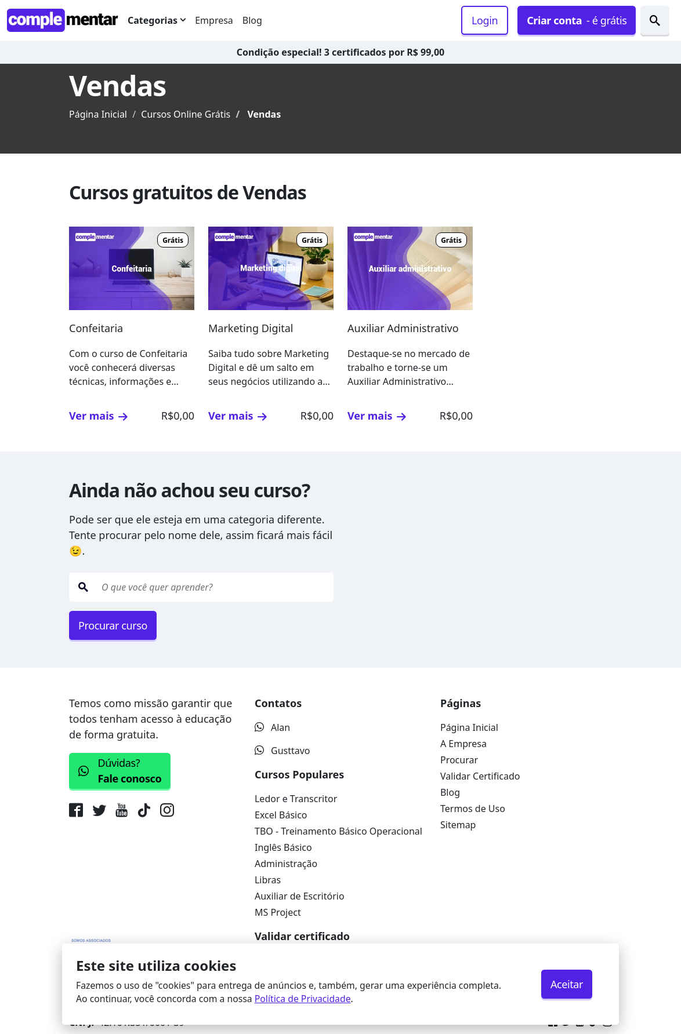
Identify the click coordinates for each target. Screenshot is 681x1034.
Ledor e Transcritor (296, 798)
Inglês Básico (283, 847)
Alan (272, 727)
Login (485, 20)
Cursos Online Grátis (185, 114)
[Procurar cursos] (654, 20)
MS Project (278, 912)
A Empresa (463, 743)
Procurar (459, 759)
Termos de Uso (472, 808)
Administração (286, 863)
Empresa (214, 20)
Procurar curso (112, 625)
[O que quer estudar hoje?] (215, 587)
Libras (268, 879)
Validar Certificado (480, 776)
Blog (252, 20)
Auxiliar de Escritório (300, 896)
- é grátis (576, 20)
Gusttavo (282, 750)
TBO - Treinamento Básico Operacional (338, 831)
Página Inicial (98, 114)
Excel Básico (281, 815)
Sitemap (458, 824)
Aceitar (566, 984)
